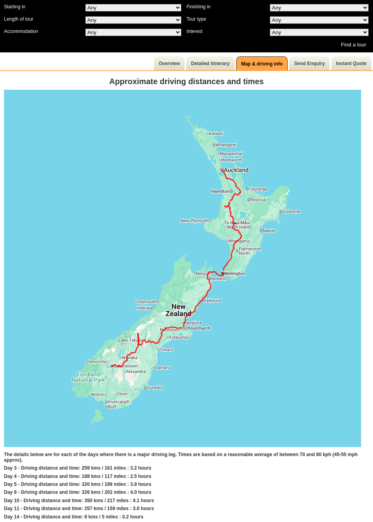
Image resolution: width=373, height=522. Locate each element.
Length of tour (18, 19)
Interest (194, 31)
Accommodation (21, 31)
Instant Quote (351, 63)
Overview (169, 63)
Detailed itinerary (210, 63)
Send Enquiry (309, 63)
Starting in (14, 7)
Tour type (196, 19)
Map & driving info (262, 64)
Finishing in (198, 7)
